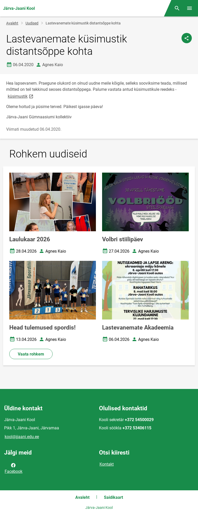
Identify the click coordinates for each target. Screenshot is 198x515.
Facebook (13, 468)
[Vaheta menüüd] (189, 8)
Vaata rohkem (31, 354)
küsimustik (21, 96)
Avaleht (12, 23)
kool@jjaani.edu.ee (22, 436)
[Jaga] (187, 38)
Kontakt (107, 464)
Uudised (32, 23)
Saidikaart (113, 497)
